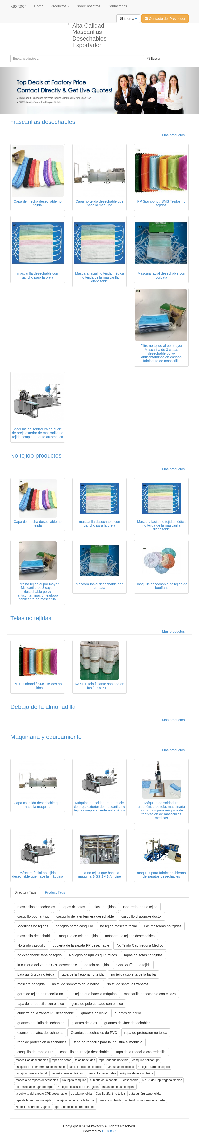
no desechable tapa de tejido (39, 955)
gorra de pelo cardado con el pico (97, 1004)
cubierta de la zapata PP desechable (81, 945)
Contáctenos (117, 6)
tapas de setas (73, 907)
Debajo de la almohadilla (42, 706)
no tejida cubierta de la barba (133, 974)
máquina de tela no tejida (78, 936)
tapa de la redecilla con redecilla (141, 1052)
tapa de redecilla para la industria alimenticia (108, 1042)
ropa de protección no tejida (145, 1033)
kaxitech (18, 6)
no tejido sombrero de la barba (75, 984)
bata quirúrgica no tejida (35, 974)
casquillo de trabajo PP (35, 1052)
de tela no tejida (96, 965)
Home (38, 6)
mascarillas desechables (42, 121)
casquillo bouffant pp (33, 916)
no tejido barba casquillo (74, 926)
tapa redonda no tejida (140, 907)
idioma (128, 19)
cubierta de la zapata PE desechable (45, 1013)
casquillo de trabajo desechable (84, 1052)
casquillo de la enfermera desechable (85, 916)
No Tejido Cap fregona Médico (140, 945)
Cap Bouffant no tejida (133, 965)
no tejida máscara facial (118, 926)
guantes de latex (84, 1023)
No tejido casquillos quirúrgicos (93, 955)
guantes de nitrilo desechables (40, 1023)
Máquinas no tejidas (32, 926)
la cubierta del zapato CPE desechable (47, 965)
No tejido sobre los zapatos (127, 984)
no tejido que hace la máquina (93, 994)
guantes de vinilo (94, 1013)
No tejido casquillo (31, 945)
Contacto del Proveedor (165, 19)
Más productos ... (175, 135)
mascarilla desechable (34, 936)
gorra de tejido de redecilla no (40, 994)
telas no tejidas (103, 907)
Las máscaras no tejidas (162, 926)
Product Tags (55, 892)
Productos (60, 6)
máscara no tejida (31, 984)
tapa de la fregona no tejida (83, 974)
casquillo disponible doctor (141, 916)
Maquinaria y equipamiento (46, 736)
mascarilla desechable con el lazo (150, 994)
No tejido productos (36, 455)
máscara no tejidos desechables (130, 936)
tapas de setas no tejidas (143, 955)
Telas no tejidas (30, 618)
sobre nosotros (88, 6)
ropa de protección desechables (41, 1042)
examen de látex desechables (40, 1033)
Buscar (153, 58)
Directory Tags (25, 892)
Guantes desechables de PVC (94, 1033)
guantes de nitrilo (128, 1013)
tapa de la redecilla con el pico (40, 1004)
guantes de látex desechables (127, 1023)
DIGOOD (109, 1131)
